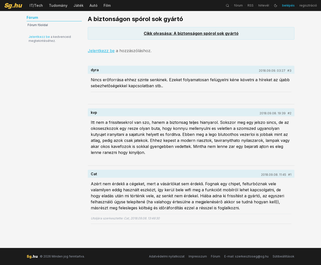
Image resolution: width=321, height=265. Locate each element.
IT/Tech (36, 5)
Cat (94, 174)
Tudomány (58, 5)
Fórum (215, 256)
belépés (288, 5)
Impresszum (198, 256)
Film (107, 5)
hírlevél (263, 5)
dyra (95, 70)
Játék (78, 5)
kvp (94, 112)
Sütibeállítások (283, 256)
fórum (238, 5)
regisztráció (308, 5)
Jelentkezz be (39, 37)
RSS (251, 5)
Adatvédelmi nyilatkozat (167, 256)
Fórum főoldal (38, 25)
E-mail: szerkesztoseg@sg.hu (246, 256)
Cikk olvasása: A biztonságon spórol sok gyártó (191, 33)
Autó (94, 5)
